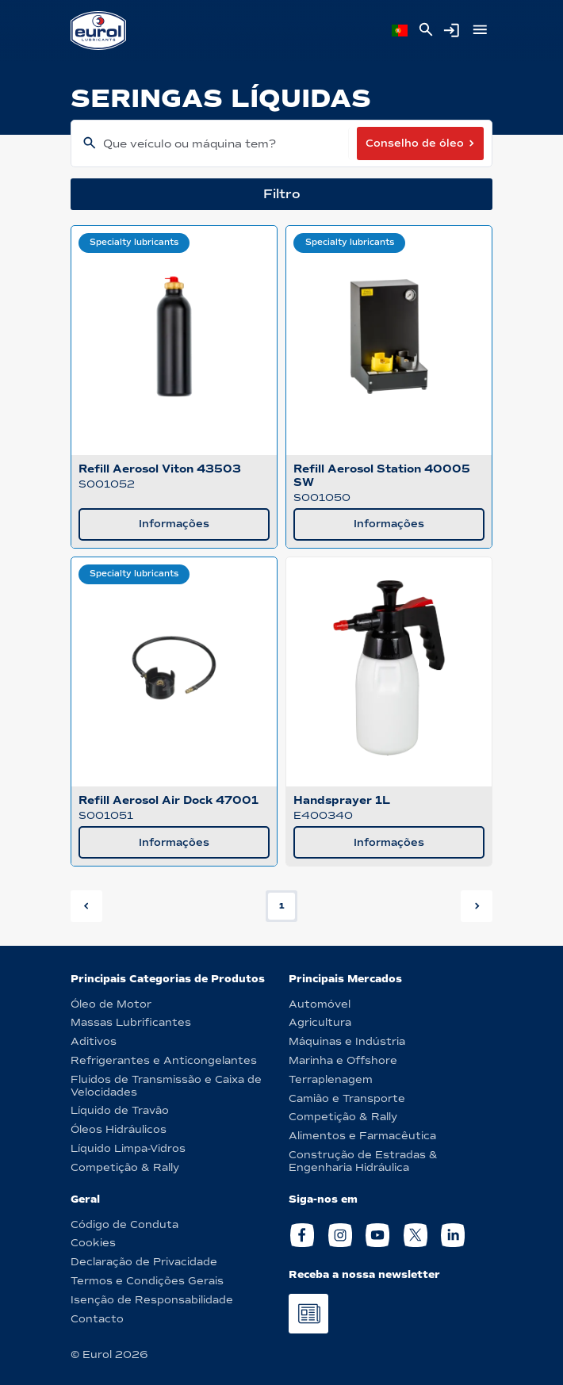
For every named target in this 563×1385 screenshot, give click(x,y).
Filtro (282, 193)
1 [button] (282, 906)
